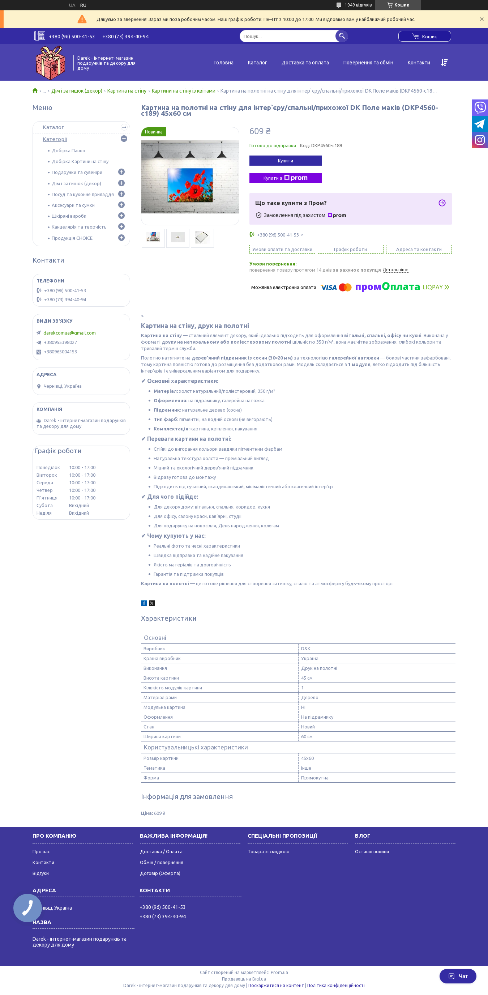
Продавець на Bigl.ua (244, 979)
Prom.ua (279, 972)
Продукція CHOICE (72, 238)
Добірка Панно (68, 150)
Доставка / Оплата (161, 851)
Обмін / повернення (161, 862)
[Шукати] (341, 36)
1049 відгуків (358, 5)
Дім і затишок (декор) (76, 91)
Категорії (55, 139)
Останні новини (372, 851)
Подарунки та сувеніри (77, 172)
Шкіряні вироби (69, 215)
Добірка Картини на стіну (80, 161)
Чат (458, 976)
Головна (224, 62)
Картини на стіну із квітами (183, 91)
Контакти (419, 62)
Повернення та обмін (368, 62)
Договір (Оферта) (160, 873)
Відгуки (41, 873)
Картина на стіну (126, 91)
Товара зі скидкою (269, 851)
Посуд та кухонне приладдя (83, 194)
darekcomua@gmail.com (69, 332)
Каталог (257, 62)
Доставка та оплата (305, 62)
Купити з (286, 178)
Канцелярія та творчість (79, 226)
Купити (285, 160)
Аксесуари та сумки (73, 205)
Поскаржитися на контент (276, 985)
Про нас (41, 851)
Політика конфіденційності (336, 985)
